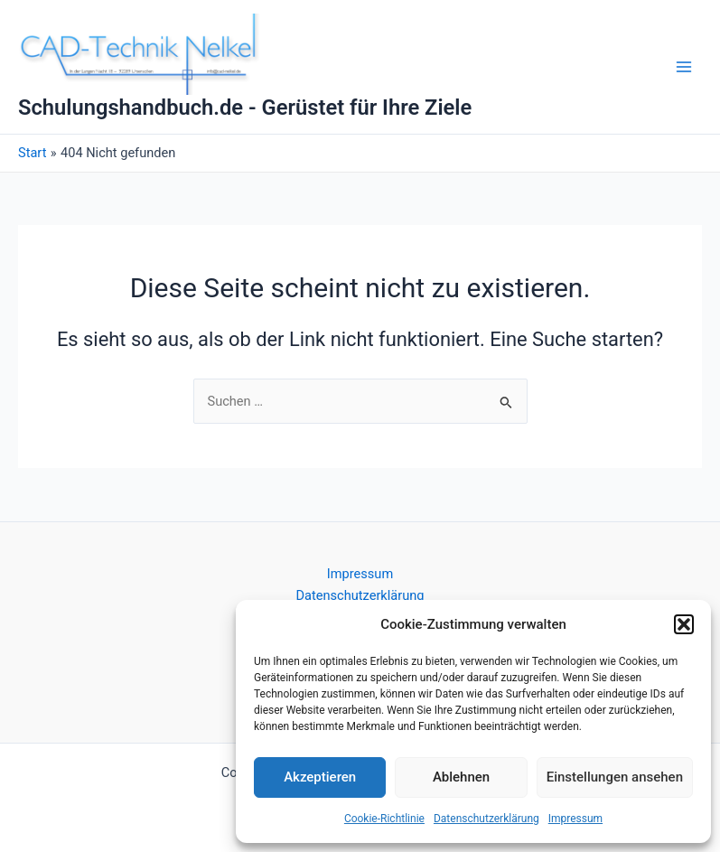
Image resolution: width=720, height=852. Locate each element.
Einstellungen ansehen (615, 777)
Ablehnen (461, 777)
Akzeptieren (320, 777)
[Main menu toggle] (684, 67)
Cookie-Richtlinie (384, 818)
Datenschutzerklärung (486, 818)
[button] (684, 624)
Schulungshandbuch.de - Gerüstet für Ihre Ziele (245, 107)
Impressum (575, 818)
